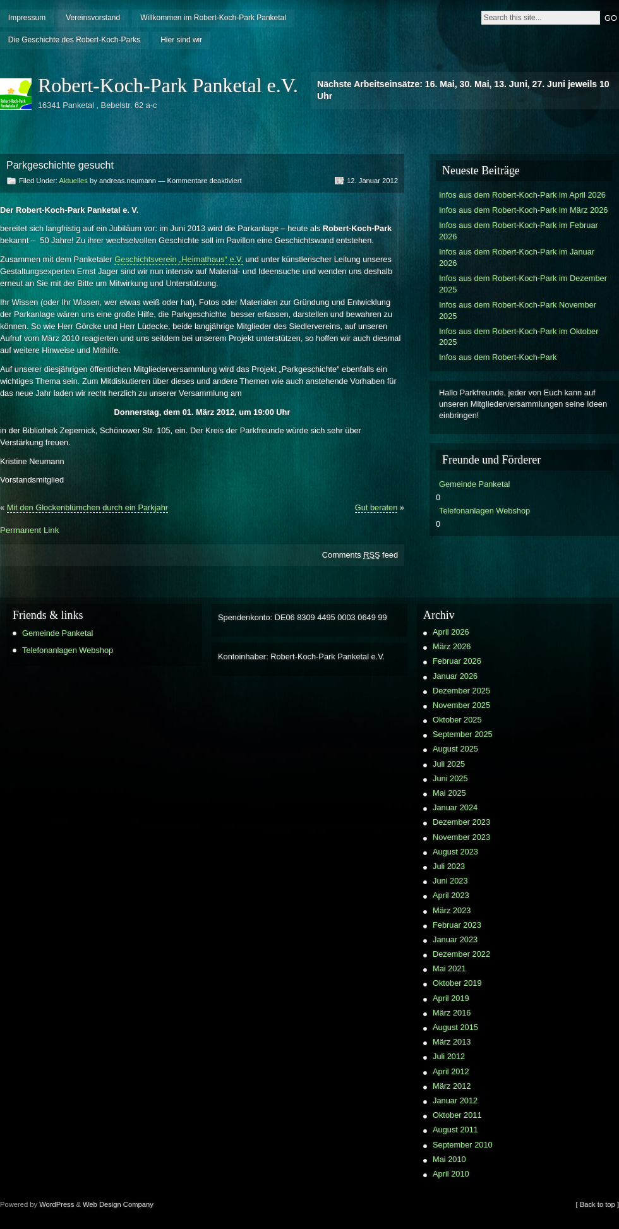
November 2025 (461, 705)
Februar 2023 (457, 925)
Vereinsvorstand (93, 17)
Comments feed (360, 555)
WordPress (56, 1204)
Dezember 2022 (461, 954)
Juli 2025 (449, 764)
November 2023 (461, 837)
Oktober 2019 (457, 983)
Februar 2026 (457, 661)
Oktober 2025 (457, 719)
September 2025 (463, 734)
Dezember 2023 (461, 822)
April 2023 (451, 895)
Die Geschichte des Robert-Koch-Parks (74, 39)
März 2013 (452, 1041)
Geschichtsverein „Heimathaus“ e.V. (178, 259)
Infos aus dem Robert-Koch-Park (497, 357)
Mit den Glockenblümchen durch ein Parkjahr (87, 507)
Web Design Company (118, 1204)
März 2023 (452, 910)
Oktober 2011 (457, 1115)
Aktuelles (73, 180)
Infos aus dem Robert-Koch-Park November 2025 (517, 310)
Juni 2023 (450, 880)
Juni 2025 (450, 778)
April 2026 (451, 632)
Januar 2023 (455, 939)
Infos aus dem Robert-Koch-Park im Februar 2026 (518, 230)
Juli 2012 (449, 1056)
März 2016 (452, 1012)
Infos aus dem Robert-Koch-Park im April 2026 (522, 195)
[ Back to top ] (597, 1204)
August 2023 (455, 851)
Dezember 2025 (461, 690)
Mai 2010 (449, 1159)
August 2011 (455, 1129)
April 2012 (451, 1071)
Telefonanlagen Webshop (484, 510)
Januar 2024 (455, 807)
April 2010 (451, 1173)
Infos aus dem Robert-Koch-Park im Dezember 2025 (523, 283)
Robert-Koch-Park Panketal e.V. (168, 85)
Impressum (26, 17)
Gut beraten (376, 507)
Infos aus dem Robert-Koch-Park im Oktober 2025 (518, 337)
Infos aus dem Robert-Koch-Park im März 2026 (523, 210)
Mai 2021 (449, 968)
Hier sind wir (181, 39)
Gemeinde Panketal (474, 484)
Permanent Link (29, 530)
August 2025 (455, 748)
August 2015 (455, 1027)
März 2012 (452, 1086)
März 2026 (452, 646)
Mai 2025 (449, 793)
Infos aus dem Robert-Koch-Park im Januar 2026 (516, 257)
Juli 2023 (449, 866)
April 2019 (451, 998)
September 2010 (463, 1144)
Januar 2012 (455, 1100)
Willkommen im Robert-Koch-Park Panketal (213, 17)
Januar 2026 (455, 676)
